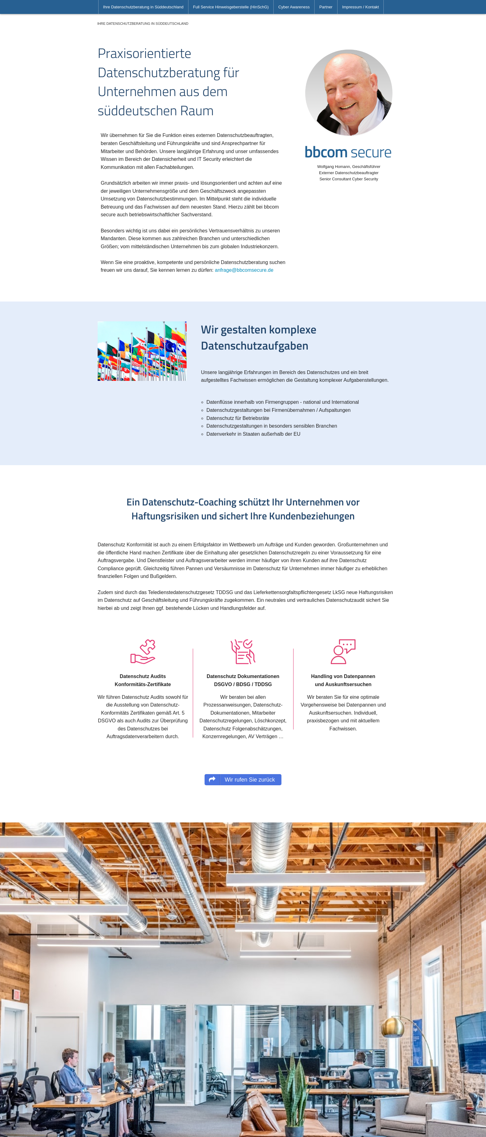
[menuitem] (143, 7)
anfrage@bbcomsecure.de (244, 270)
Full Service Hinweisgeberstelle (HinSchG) (231, 7)
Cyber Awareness (294, 7)
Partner (325, 7)
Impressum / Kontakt (360, 7)
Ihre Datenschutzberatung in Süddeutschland (143, 7)
